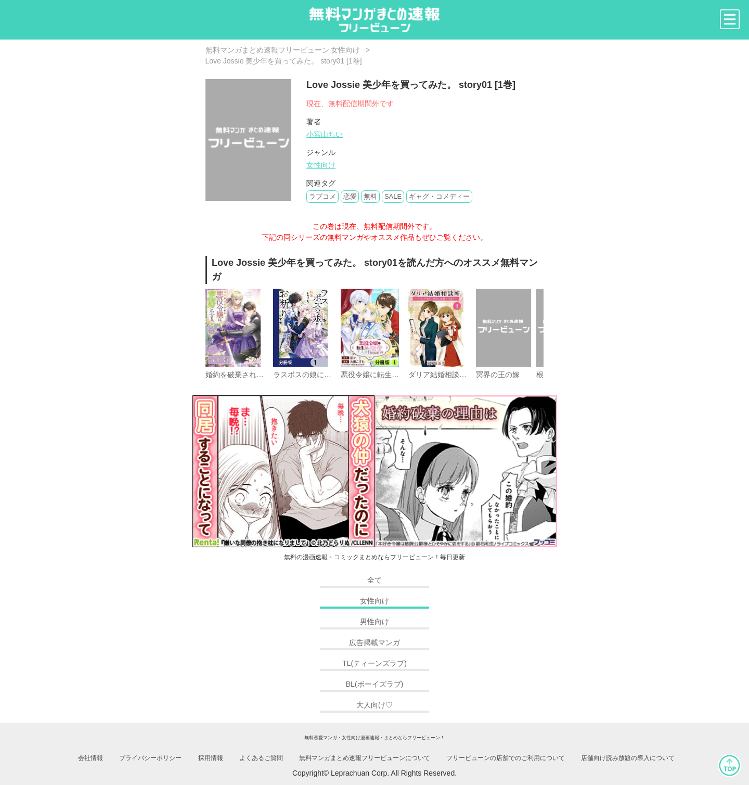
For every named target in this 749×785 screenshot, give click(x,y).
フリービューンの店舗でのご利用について (505, 758)
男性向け (374, 621)
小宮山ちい (324, 134)
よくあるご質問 (261, 758)
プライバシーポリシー (150, 758)
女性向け (320, 165)
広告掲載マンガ (374, 642)
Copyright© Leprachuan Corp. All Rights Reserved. (374, 773)
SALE (393, 196)
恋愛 (350, 196)
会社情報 (90, 758)
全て (374, 580)
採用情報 (210, 758)
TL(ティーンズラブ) (374, 663)
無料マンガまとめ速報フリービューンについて (364, 758)
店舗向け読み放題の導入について (628, 758)
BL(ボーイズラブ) (374, 684)
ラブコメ (322, 196)
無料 (370, 196)
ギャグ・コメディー (439, 196)
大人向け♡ (374, 705)
